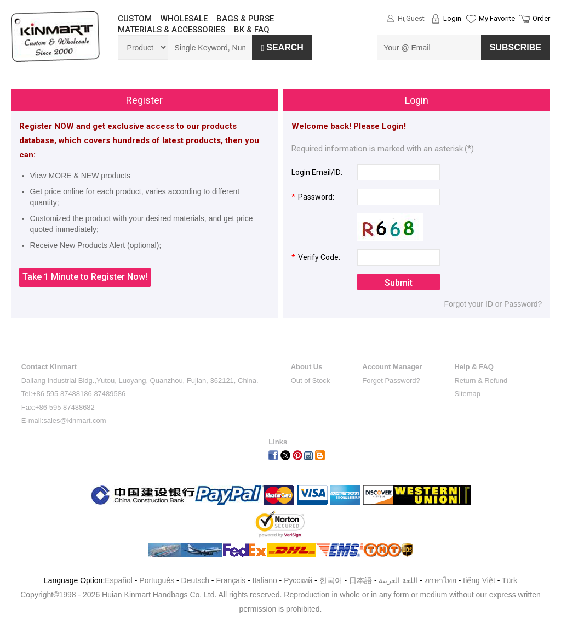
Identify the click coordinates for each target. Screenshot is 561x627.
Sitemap (467, 393)
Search (282, 47)
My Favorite (497, 18)
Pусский (298, 580)
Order (541, 18)
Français (230, 580)
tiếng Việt (479, 580)
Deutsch (195, 580)
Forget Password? (391, 380)
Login (452, 18)
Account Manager (392, 367)
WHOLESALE (184, 19)
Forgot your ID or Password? (493, 304)
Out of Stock (310, 380)
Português (156, 580)
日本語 (360, 580)
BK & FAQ (252, 30)
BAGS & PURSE (245, 19)
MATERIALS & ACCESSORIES (171, 30)
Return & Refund (480, 380)
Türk (509, 580)
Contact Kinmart (49, 367)
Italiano (265, 580)
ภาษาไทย (440, 580)
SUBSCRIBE (515, 47)
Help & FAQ (474, 367)
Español (119, 580)
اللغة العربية (399, 580)
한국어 (330, 580)
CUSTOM (135, 19)
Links (277, 442)
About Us (307, 367)
